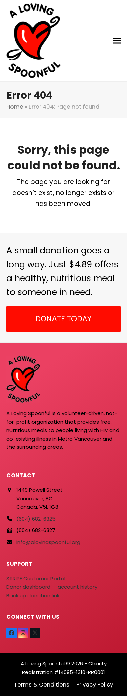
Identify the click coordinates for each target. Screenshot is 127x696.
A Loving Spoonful (43, 663)
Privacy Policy (94, 685)
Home (14, 107)
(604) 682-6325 (36, 518)
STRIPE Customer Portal (35, 578)
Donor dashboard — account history (51, 587)
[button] (117, 41)
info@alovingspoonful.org (48, 542)
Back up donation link (32, 595)
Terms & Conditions (41, 685)
